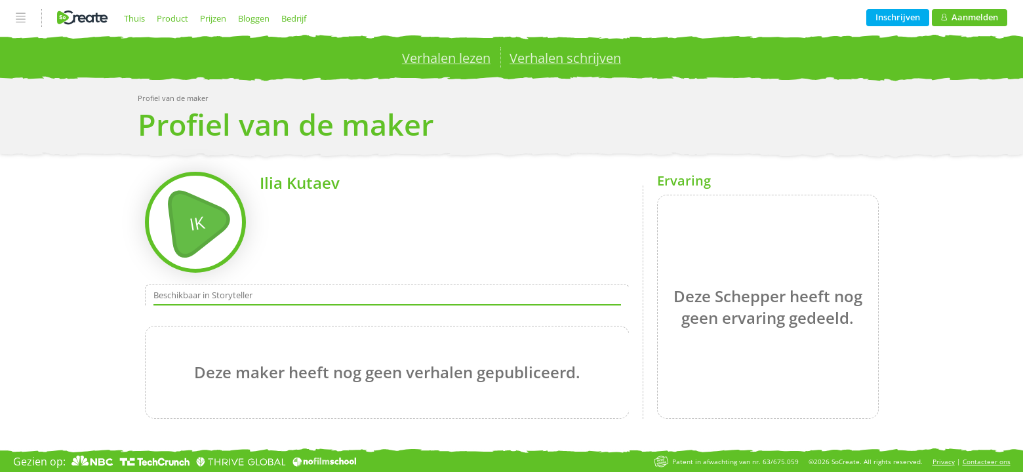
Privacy (944, 462)
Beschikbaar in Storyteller (202, 296)
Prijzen (213, 18)
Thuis (134, 18)
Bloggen (254, 18)
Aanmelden (969, 17)
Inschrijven (897, 17)
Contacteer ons (987, 462)
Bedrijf (293, 18)
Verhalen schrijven (565, 58)
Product (172, 18)
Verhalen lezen (446, 58)
